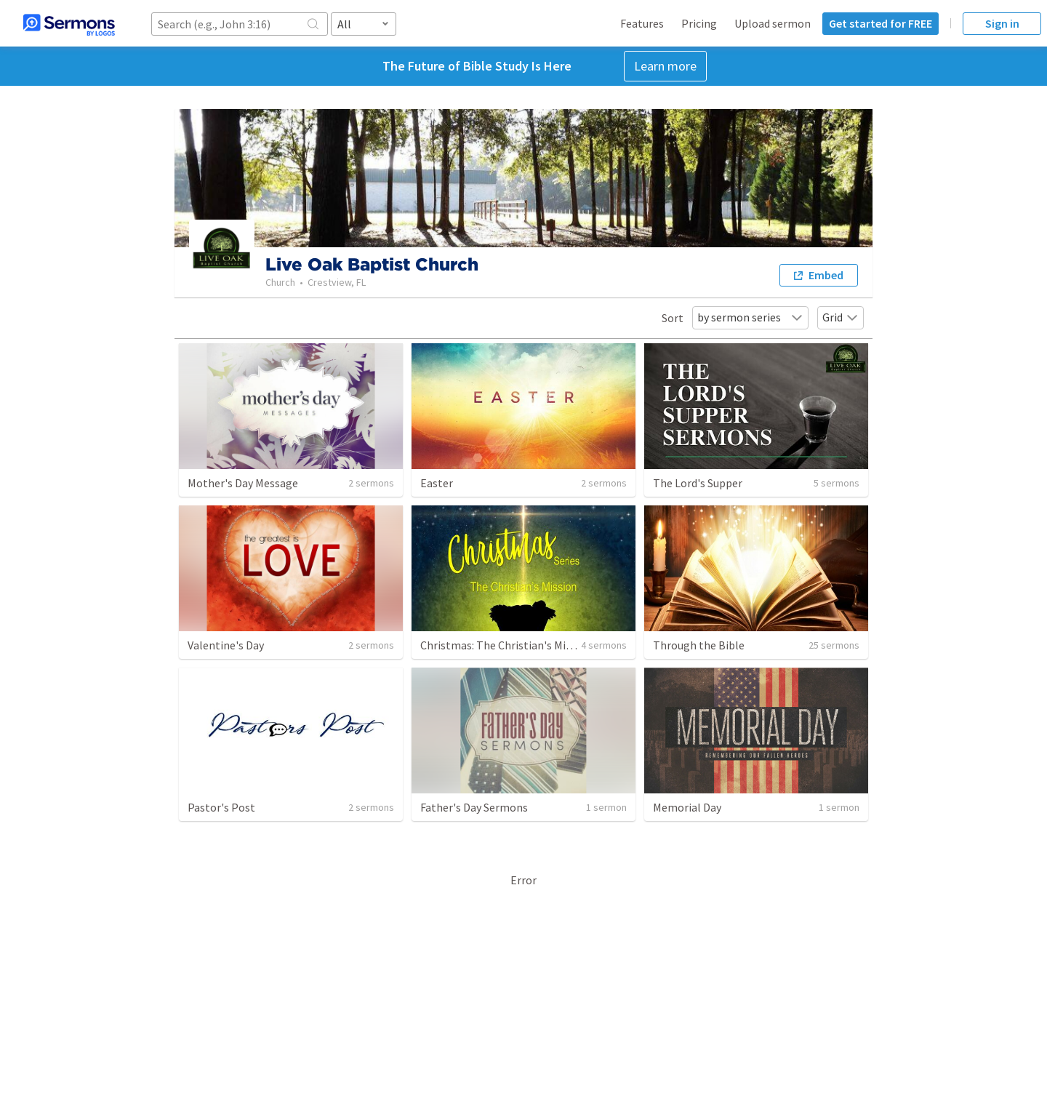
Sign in (1002, 23)
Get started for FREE (880, 23)
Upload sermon (772, 23)
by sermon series (750, 317)
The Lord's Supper (697, 483)
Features (642, 23)
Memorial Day (687, 807)
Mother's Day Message (243, 483)
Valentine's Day (226, 645)
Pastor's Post (221, 807)
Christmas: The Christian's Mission (506, 645)
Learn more (665, 65)
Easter (436, 483)
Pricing (699, 23)
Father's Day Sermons (474, 807)
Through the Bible (699, 645)
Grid (840, 317)
